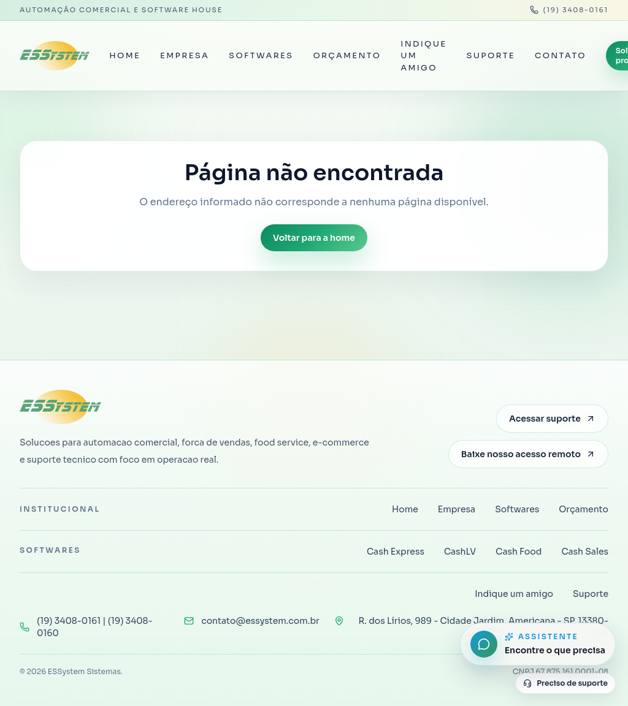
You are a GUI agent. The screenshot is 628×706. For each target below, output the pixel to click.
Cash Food (519, 551)
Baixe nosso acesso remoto (528, 454)
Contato (560, 55)
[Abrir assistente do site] (538, 644)
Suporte (490, 55)
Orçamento (347, 55)
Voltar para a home (314, 237)
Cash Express (395, 551)
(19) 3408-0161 (569, 10)
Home (124, 55)
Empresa (184, 55)
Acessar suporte (552, 418)
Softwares (261, 55)
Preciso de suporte (565, 683)
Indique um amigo (423, 56)
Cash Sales (584, 551)
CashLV (460, 551)
